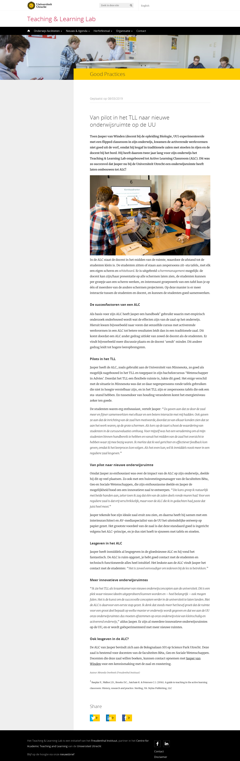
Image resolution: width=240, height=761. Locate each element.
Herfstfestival (103, 31)
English (145, 5)
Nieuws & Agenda (78, 31)
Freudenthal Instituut (104, 734)
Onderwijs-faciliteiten (48, 31)
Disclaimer (160, 750)
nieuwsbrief (67, 748)
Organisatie (124, 31)
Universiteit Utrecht (89, 739)
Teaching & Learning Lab (61, 18)
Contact (141, 31)
